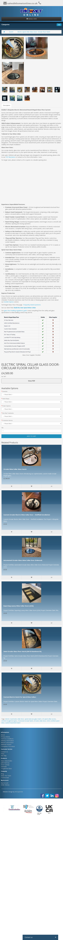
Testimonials (5, 778)
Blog (2, 774)
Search (11, 32)
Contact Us (4, 752)
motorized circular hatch (25, 721)
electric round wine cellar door (14, 719)
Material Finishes (6, 744)
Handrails (4, 767)
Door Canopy (5, 765)
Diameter (5, 391)
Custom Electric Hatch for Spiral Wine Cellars (19, 697)
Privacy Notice (5, 737)
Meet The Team (6, 776)
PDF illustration (10, 157)
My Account (4, 783)
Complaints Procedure (8, 746)
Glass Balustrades (6, 761)
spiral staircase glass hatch (33, 719)
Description (6, 105)
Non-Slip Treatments (8, 413)
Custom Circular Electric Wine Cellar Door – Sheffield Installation (26, 515)
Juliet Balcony (5, 763)
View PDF (31, 381)
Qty (2, 427)
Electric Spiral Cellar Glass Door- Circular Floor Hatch (34, 32)
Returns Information (7, 742)
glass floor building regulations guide (15, 310)
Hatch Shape (5, 398)
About (3, 735)
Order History (5, 785)
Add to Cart (31, 436)
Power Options (6, 406)
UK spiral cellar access (49, 719)
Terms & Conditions (7, 739)
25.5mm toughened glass (9, 721)
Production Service (7, 420)
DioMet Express (9, 302)
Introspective (19, 792)
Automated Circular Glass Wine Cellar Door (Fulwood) (22, 560)
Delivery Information (7, 741)
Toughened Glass (6, 768)
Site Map (3, 756)
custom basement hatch (12, 723)
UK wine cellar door (40, 721)
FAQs (2, 754)
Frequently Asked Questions (32, 305)
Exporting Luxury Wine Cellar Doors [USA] (18, 606)
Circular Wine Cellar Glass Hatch (14, 469)
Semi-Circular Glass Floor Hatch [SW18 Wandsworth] (22, 651)
